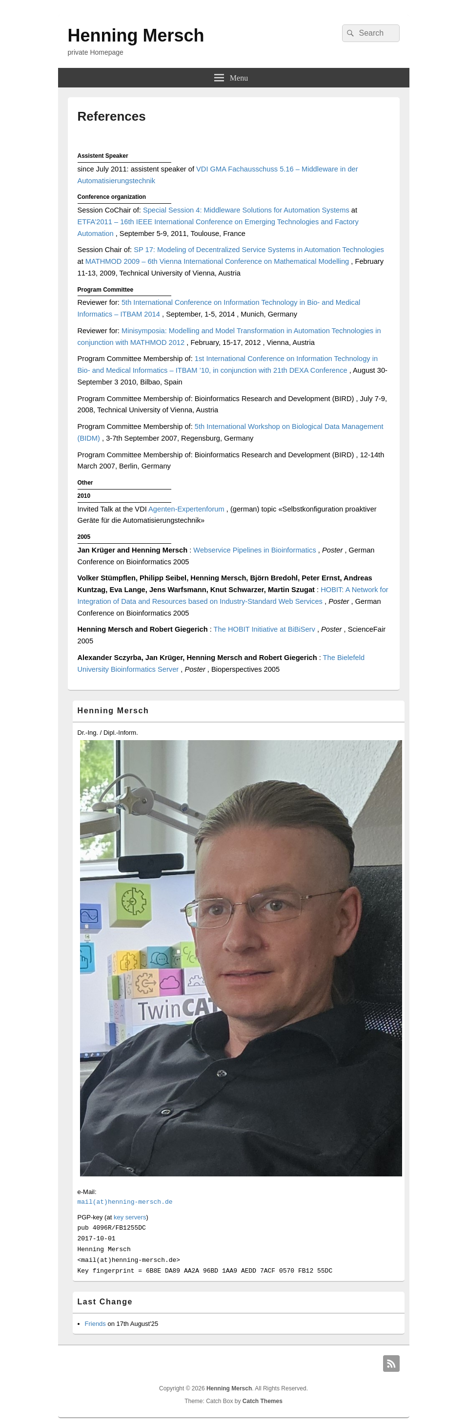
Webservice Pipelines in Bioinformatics (255, 550)
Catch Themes (263, 1401)
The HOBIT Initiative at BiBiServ (265, 629)
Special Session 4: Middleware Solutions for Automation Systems (247, 210)
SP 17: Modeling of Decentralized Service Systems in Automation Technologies (259, 250)
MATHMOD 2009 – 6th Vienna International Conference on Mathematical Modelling (218, 261)
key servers (130, 1217)
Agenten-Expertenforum (187, 509)
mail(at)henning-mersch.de (125, 1202)
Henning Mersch (136, 35)
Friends (95, 1323)
